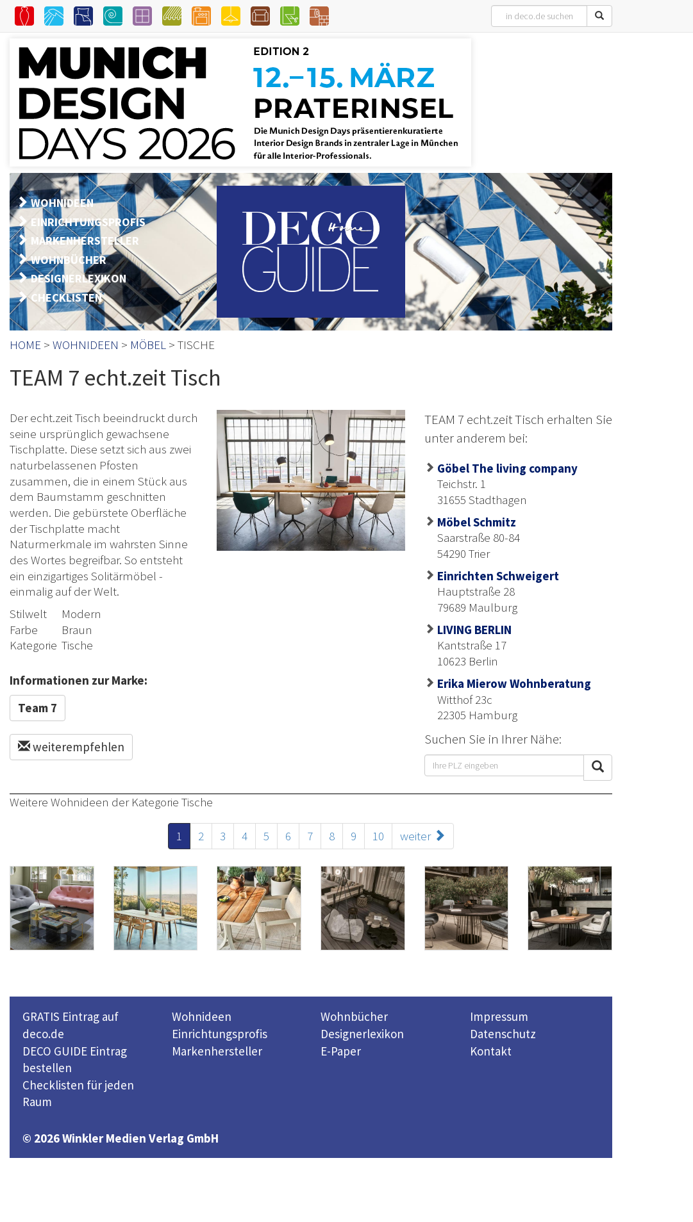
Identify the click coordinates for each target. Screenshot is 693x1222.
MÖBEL (148, 344)
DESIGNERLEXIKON (78, 278)
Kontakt (491, 1051)
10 (378, 835)
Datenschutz (503, 1033)
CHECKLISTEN (66, 297)
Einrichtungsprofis (219, 1033)
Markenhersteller (217, 1051)
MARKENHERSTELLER (85, 240)
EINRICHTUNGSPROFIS (88, 222)
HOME (25, 344)
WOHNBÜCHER (68, 259)
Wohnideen (201, 1016)
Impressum (499, 1016)
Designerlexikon (362, 1033)
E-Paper (341, 1051)
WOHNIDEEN (62, 202)
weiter (423, 835)
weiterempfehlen (71, 746)
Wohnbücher (354, 1016)
